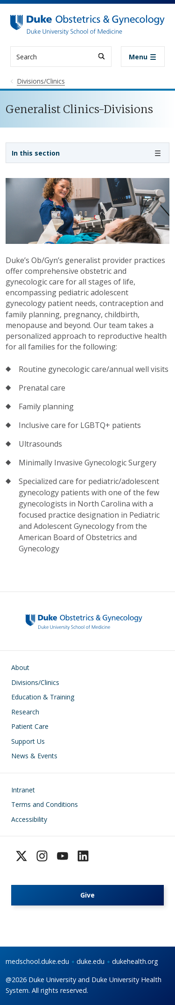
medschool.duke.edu (37, 961)
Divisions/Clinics (35, 682)
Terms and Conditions (44, 804)
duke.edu (91, 961)
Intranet (23, 789)
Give (87, 895)
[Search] (101, 56)
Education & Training (42, 696)
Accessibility (29, 819)
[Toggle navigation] (143, 56)
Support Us (28, 741)
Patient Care (30, 726)
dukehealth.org (135, 961)
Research (25, 711)
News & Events (34, 755)
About (20, 667)
